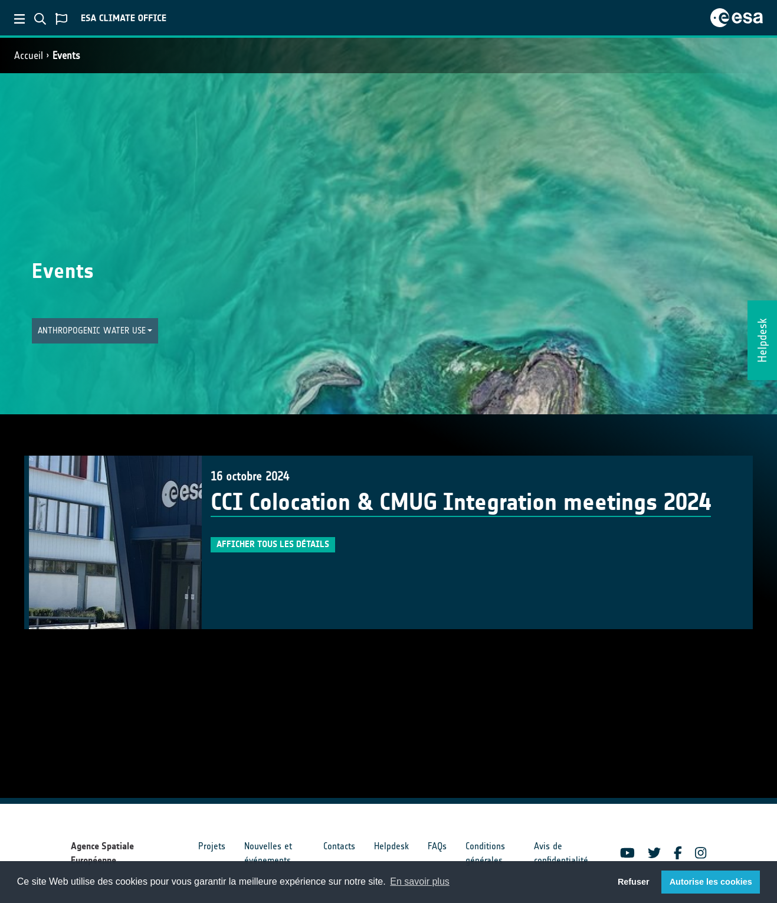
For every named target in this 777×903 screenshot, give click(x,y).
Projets (211, 846)
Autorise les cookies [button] (711, 881)
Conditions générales (485, 853)
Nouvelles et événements (268, 853)
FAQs (437, 846)
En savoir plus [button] (420, 881)
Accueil (28, 55)
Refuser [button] (634, 881)
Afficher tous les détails (273, 544)
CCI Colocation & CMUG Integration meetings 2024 (461, 502)
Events (66, 55)
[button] (95, 330)
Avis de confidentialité (561, 853)
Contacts (339, 846)
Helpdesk (391, 846)
